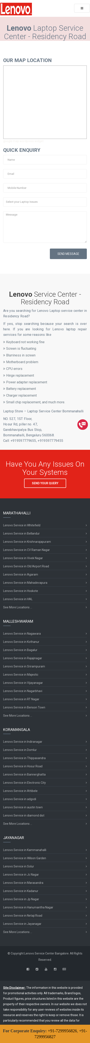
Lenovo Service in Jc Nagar (21, 874)
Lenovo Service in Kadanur (20, 891)
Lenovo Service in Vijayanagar (23, 682)
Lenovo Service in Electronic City (24, 782)
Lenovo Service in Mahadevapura (25, 582)
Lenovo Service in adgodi (19, 799)
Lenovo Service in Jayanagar (22, 923)
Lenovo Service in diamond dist (23, 815)
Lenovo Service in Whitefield (21, 525)
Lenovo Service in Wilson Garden (24, 858)
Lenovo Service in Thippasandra (24, 758)
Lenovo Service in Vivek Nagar (23, 558)
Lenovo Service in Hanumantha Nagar (28, 907)
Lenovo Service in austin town (23, 807)
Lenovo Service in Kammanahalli (24, 850)
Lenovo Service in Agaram (20, 574)
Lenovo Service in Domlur (20, 750)
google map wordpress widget (23, 141)
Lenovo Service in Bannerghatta (24, 774)
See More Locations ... (17, 607)
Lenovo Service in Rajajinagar (22, 658)
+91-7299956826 (62, 1030)
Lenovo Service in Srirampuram (24, 666)
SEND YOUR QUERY (45, 483)
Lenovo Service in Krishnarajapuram (27, 541)
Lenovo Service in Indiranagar (22, 741)
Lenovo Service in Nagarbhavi (22, 691)
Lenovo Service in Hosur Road (22, 766)
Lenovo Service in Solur (18, 866)
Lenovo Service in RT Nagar (21, 699)
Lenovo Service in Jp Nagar (21, 899)
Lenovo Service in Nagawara (22, 633)
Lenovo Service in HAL (18, 599)
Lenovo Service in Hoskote (20, 591)
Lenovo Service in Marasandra (23, 882)
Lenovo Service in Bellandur (21, 533)
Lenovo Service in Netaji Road (22, 915)
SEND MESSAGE (68, 253)
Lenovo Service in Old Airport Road (26, 566)
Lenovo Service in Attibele (20, 791)
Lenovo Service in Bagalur (20, 650)
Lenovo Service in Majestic (20, 674)
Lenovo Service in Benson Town (24, 707)
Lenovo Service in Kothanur (21, 641)
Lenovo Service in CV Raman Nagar (26, 550)
